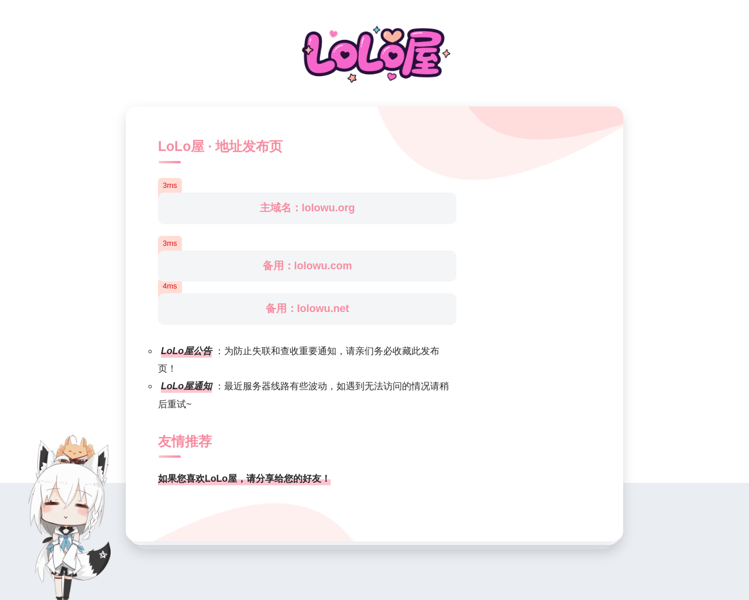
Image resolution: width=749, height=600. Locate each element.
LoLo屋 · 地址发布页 (220, 146)
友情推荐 (185, 441)
